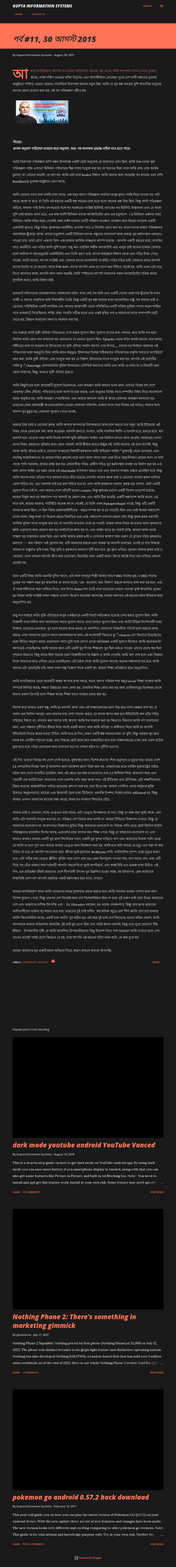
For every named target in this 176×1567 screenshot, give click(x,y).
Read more (157, 1192)
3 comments (31, 1372)
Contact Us (36, 14)
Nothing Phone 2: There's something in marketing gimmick (74, 1321)
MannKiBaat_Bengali (35, 962)
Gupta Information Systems (42, 6)
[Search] (147, 6)
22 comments (31, 1192)
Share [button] (156, 962)
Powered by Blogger (88, 1557)
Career (16, 14)
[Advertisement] (88, 999)
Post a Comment (33, 1544)
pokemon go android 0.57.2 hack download (81, 1497)
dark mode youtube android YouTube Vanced (84, 1144)
